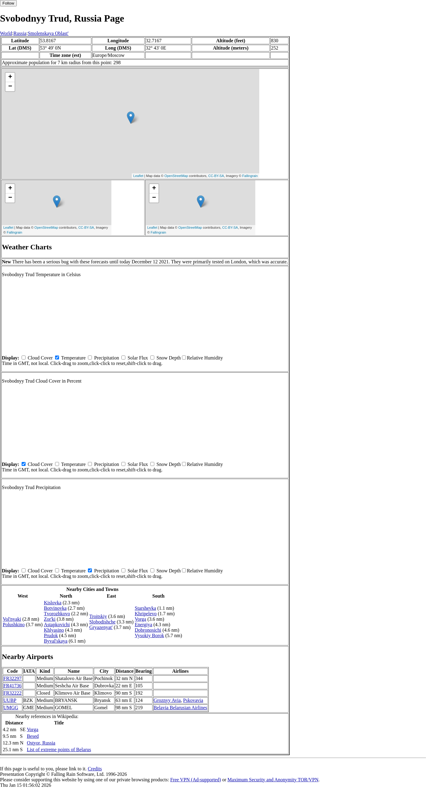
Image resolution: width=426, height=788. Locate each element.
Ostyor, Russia (41, 742)
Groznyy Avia (167, 700)
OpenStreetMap (176, 176)
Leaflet (138, 176)
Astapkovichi (57, 624)
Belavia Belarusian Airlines (180, 707)
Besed (33, 736)
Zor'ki (49, 619)
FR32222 (12, 693)
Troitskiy (98, 616)
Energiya (143, 624)
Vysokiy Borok (149, 635)
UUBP (9, 700)
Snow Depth (168, 357)
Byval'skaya (56, 641)
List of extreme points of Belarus (59, 749)
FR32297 (12, 678)
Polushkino (14, 624)
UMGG (10, 707)
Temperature (73, 357)
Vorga (140, 619)
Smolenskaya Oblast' (48, 33)
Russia (19, 33)
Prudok (51, 635)
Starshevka (145, 608)
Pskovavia (193, 700)
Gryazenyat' (101, 627)
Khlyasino (54, 630)
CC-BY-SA (216, 176)
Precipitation (106, 357)
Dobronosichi (148, 630)
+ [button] (10, 77)
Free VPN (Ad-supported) (195, 779)
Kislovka (52, 602)
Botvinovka (55, 608)
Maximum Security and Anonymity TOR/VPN (273, 779)
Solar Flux (137, 357)
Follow (8, 3)
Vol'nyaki (12, 619)
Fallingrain (250, 176)
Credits (95, 768)
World (6, 33)
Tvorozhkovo (57, 613)
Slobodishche (102, 621)
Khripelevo (146, 613)
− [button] (10, 86)
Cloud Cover (40, 357)
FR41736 (12, 685)
